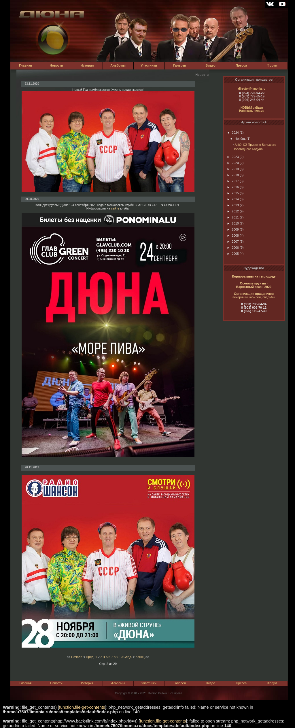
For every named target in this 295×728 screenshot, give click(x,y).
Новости (56, 65)
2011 (233, 217)
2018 (233, 175)
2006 (233, 247)
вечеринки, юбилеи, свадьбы (253, 297)
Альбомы (118, 65)
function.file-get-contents (82, 707)
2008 (233, 235)
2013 (233, 205)
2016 (233, 187)
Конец (140, 657)
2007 (233, 241)
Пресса (241, 65)
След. (128, 657)
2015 (233, 193)
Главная (25, 65)
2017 (233, 181)
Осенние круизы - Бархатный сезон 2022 (253, 285)
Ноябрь (238, 138)
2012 (233, 211)
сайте (115, 208)
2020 (233, 163)
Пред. (90, 657)
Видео (210, 65)
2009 (233, 229)
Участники (149, 65)
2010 (233, 223)
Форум (272, 65)
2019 (233, 169)
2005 (233, 253)
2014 (233, 199)
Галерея (179, 65)
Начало (76, 657)
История (87, 65)
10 (120, 657)
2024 (233, 132)
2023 (233, 157)
